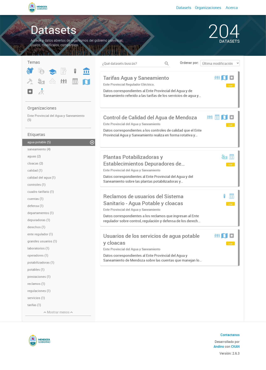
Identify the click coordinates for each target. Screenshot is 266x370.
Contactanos (230, 335)
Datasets (183, 7)
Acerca (232, 7)
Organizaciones (208, 7)
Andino (219, 346)
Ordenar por (189, 63)
